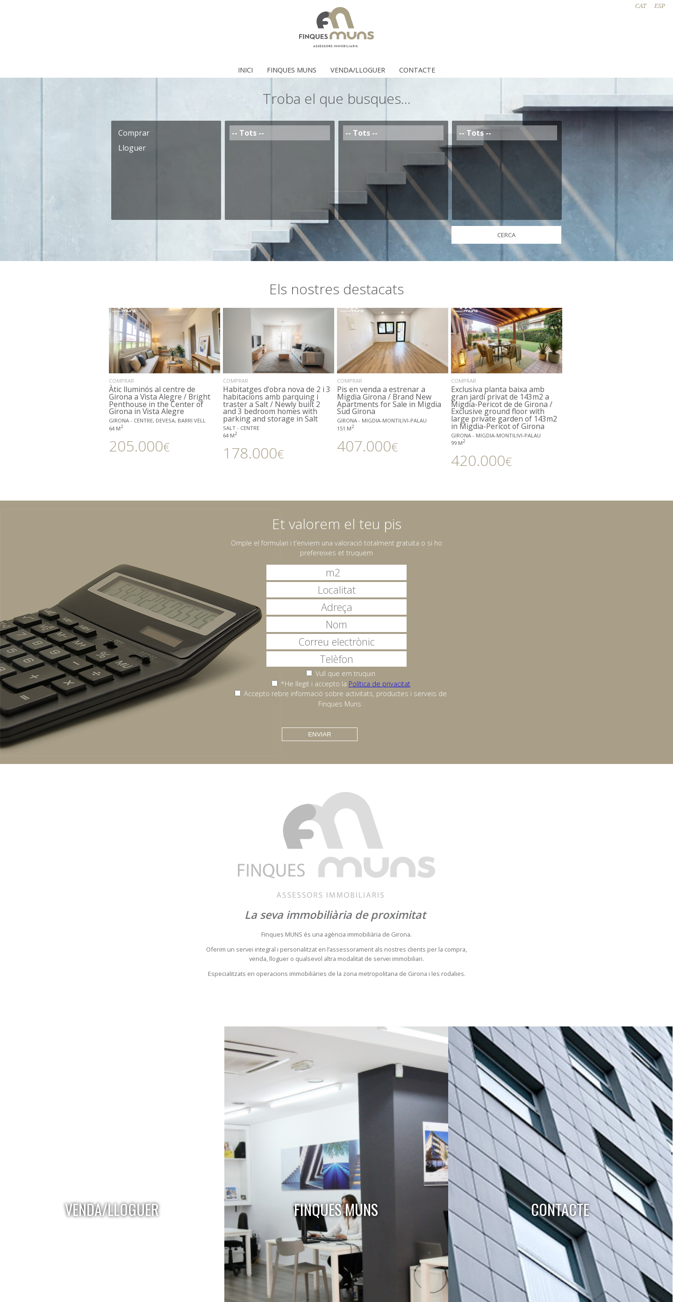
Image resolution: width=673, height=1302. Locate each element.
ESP (659, 5)
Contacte (417, 69)
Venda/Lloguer (357, 69)
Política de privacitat (379, 683)
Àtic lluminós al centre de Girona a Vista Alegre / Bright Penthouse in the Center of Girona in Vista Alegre (164, 380)
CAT (640, 5)
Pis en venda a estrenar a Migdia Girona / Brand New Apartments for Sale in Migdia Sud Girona (392, 380)
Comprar (166, 132)
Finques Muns (291, 69)
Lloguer (166, 147)
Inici (245, 69)
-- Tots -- (279, 132)
